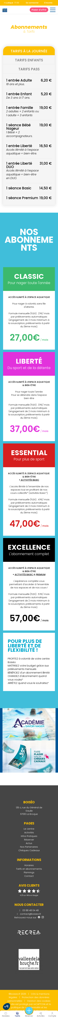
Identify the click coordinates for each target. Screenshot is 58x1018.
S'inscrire (48, 2)
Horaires (29, 865)
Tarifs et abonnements (29, 868)
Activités (29, 832)
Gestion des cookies (38, 1000)
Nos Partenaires (29, 846)
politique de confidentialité (26, 1007)
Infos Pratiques (29, 836)
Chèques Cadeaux (29, 850)
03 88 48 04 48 (29, 910)
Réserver (29, 839)
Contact (29, 876)
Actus (29, 843)
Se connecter (32, 3)
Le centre (29, 828)
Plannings (29, 872)
